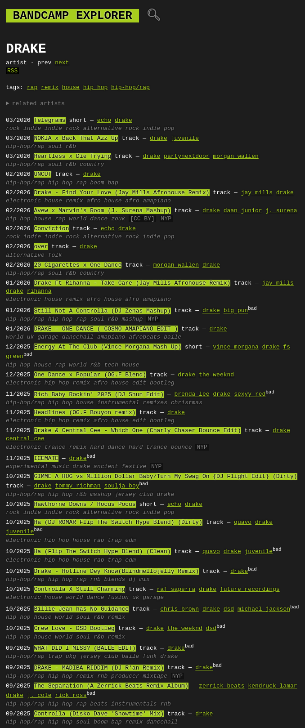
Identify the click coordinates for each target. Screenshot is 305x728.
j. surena (281, 211)
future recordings (250, 589)
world (77, 219)
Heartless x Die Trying (72, 156)
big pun (236, 311)
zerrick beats (221, 686)
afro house (103, 201)
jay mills (257, 193)
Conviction (51, 229)
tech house (121, 365)
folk (55, 255)
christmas (186, 403)
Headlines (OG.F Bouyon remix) (84, 413)
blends (114, 580)
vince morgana (235, 347)
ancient (106, 467)
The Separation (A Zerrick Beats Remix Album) (111, 686)
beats (99, 704)
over (41, 247)
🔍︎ (153, 16)
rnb (95, 580)
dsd (229, 609)
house (71, 88)
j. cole (39, 696)
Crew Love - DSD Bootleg (74, 629)
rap (32, 88)
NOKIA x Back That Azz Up (76, 138)
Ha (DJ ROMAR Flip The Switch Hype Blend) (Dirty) (118, 522)
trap (114, 540)
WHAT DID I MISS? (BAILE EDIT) (84, 648)
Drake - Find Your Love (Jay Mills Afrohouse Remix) (121, 193)
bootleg (162, 383)
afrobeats (144, 337)
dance (99, 219)
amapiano (156, 201)
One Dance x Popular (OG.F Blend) (90, 375)
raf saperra (176, 589)
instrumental (118, 403)
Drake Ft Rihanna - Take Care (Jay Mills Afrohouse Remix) (132, 283)
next (62, 63)
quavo (242, 522)
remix (49, 88)
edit (139, 383)
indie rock (62, 129)
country (92, 165)
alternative (25, 255)
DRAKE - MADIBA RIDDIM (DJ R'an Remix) (99, 668)
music (60, 467)
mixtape (155, 676)
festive (134, 467)
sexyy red (249, 395)
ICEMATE (46, 459)
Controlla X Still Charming (79, 589)
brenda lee (191, 395)
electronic (23, 201)
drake (123, 120)
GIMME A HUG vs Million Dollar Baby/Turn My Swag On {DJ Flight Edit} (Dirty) (165, 477)
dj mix (139, 580)
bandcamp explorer (72, 16)
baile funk (139, 656)
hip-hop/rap (130, 88)
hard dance (107, 447)
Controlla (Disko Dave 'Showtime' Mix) (99, 714)
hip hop (95, 88)
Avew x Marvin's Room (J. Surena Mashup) (102, 211)
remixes (155, 403)
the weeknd (216, 375)
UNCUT (42, 174)
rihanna (39, 291)
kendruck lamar (272, 686)
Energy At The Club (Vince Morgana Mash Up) (107, 347)
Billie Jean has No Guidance (81, 609)
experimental (27, 467)
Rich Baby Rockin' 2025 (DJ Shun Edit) (99, 395)
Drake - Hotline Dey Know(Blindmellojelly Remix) (116, 571)
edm (130, 540)
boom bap (104, 183)
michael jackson (264, 609)
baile (172, 337)
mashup (132, 319)
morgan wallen (235, 156)
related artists (38, 104)
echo (104, 120)
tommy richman (77, 486)
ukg (71, 656)
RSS (12, 71)
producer (125, 676)
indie (32, 129)
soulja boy (121, 486)
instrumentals (134, 704)
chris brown (179, 609)
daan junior (243, 211)
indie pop (158, 129)
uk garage (42, 337)
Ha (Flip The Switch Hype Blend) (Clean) (102, 552)
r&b (71, 147)
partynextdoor (186, 156)
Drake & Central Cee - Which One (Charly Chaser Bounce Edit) (137, 431)
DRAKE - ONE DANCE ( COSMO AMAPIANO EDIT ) (106, 329)
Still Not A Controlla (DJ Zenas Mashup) (102, 311)
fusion (118, 598)
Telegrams (49, 120)
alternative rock (111, 129)
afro (132, 201)
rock (13, 129)
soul (55, 147)
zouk (118, 219)
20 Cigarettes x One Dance (77, 265)
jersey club (134, 495)
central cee (25, 439)
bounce (181, 447)
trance (55, 447)
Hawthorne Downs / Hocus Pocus (84, 504)
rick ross (70, 696)
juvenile (185, 138)
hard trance (148, 447)
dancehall (78, 337)
